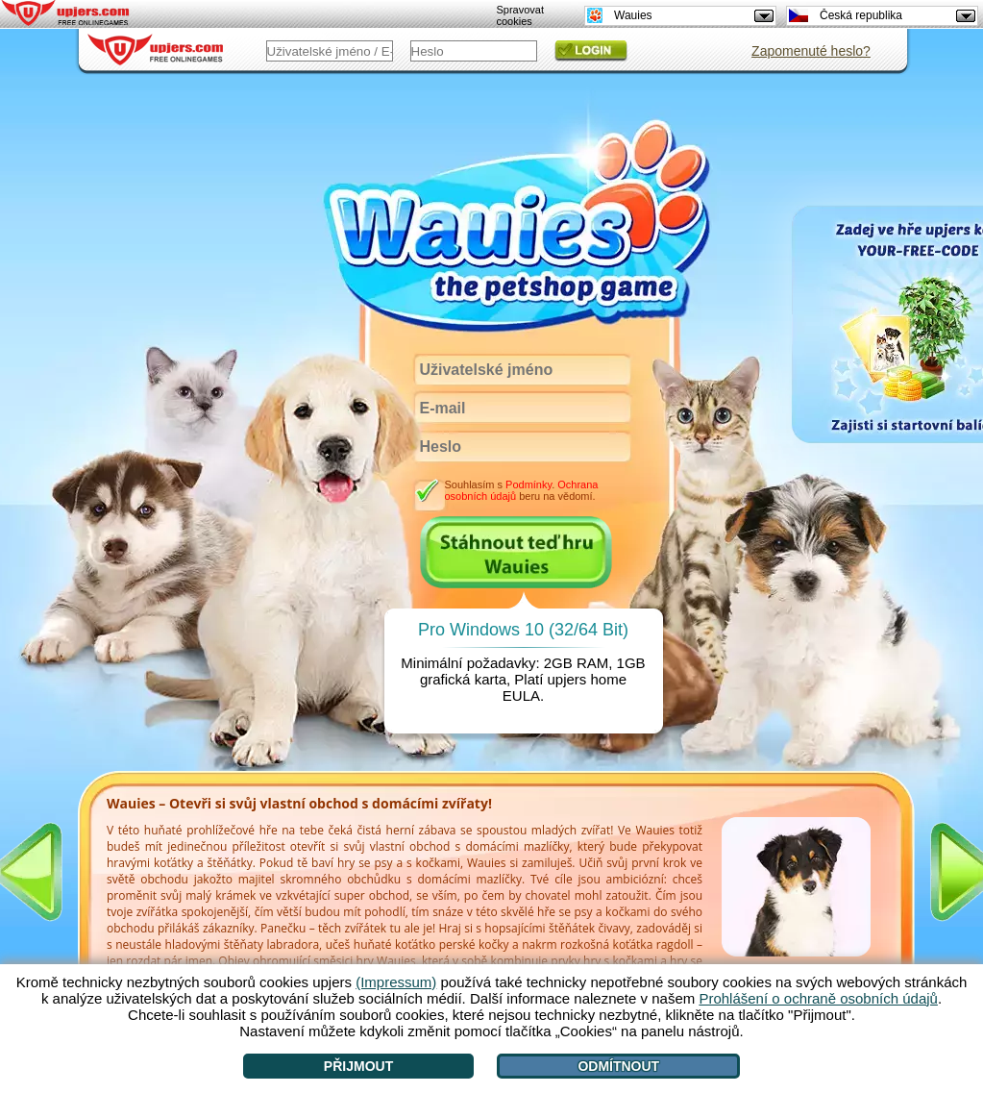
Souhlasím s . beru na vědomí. (521, 490)
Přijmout (358, 1066)
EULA (521, 695)
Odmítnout (618, 1066)
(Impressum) (396, 982)
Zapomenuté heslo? (811, 51)
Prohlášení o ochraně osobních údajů (818, 998)
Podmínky (528, 484)
